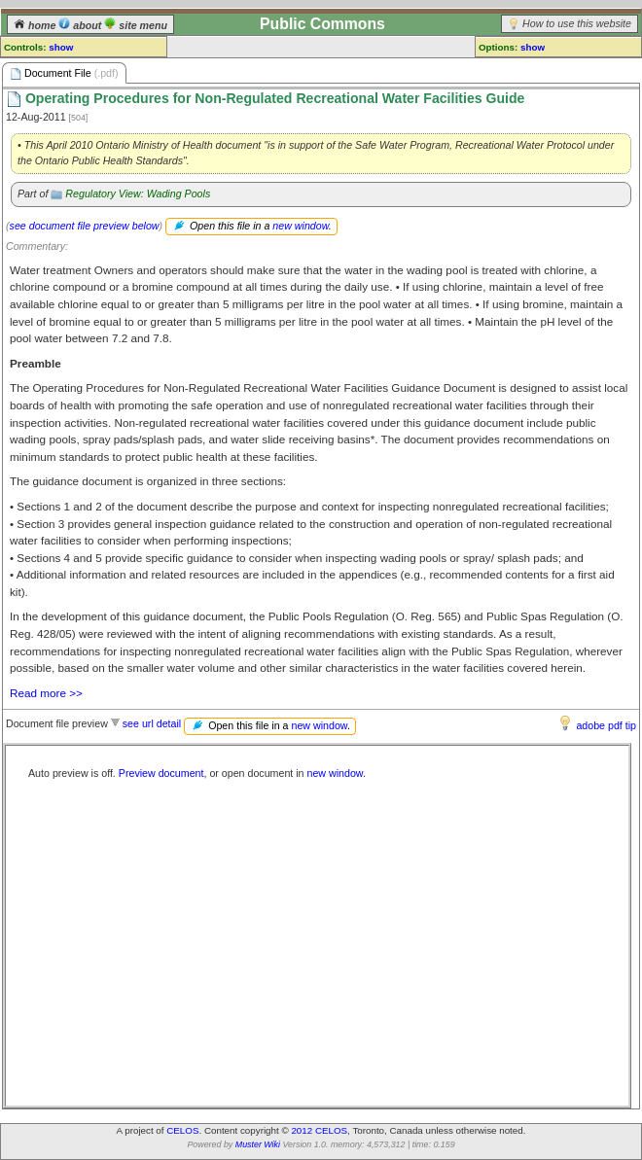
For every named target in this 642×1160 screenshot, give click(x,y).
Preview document (161, 773)
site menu (135, 25)
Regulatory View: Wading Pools (137, 193)
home (36, 25)
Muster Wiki (257, 1144)
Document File (64, 73)
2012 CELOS (319, 1130)
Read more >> (46, 692)
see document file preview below (85, 225)
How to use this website (576, 23)
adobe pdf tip (606, 725)
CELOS (182, 1130)
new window (300, 225)
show (61, 47)
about (81, 25)
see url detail (152, 723)
